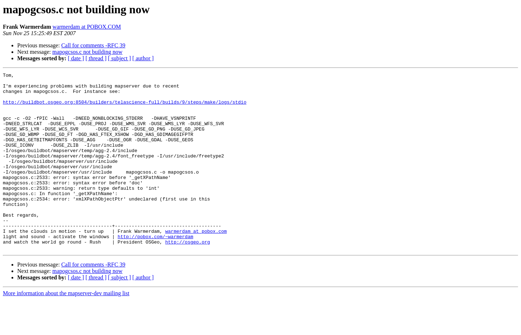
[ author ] (143, 58)
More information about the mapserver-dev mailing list (66, 329)
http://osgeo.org (187, 276)
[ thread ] (96, 58)
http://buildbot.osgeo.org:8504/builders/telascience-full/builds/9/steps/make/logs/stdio (125, 108)
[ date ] (76, 58)
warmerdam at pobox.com (196, 263)
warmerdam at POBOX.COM (86, 27)
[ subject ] (119, 58)
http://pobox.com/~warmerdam (155, 269)
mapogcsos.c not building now (87, 52)
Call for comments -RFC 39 (93, 45)
